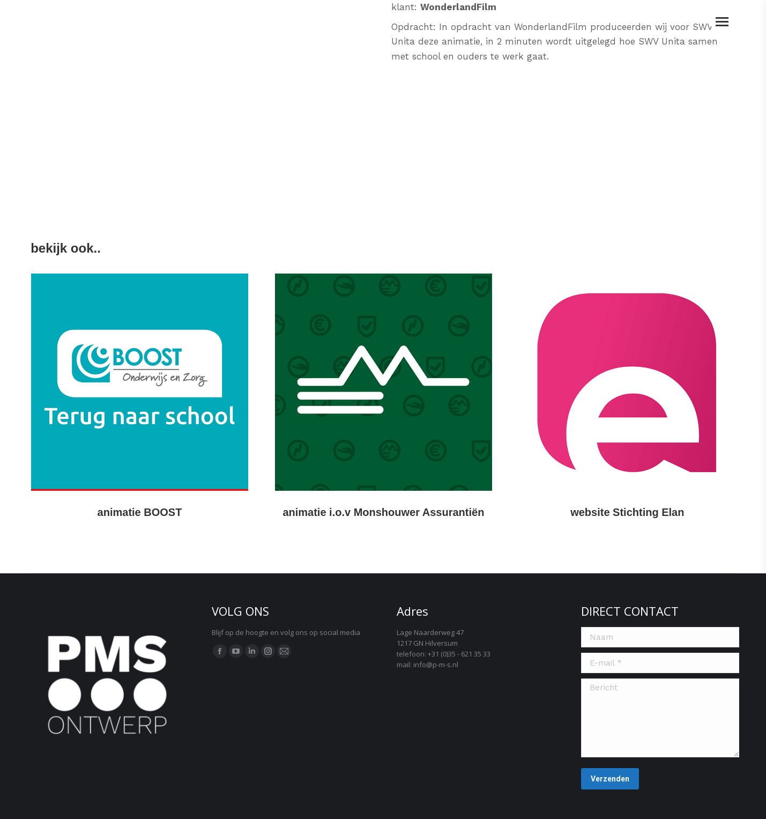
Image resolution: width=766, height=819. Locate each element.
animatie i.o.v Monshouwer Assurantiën (383, 512)
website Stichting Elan (627, 512)
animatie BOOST (140, 512)
